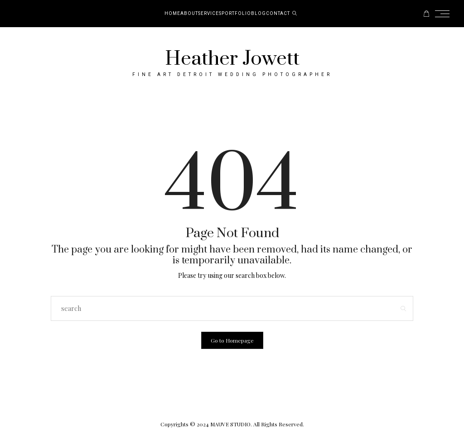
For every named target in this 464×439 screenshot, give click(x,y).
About (189, 13)
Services (210, 13)
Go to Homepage (232, 340)
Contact (278, 13)
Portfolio (236, 13)
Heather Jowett (232, 59)
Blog (258, 13)
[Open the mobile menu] (445, 14)
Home (172, 13)
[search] (295, 13)
